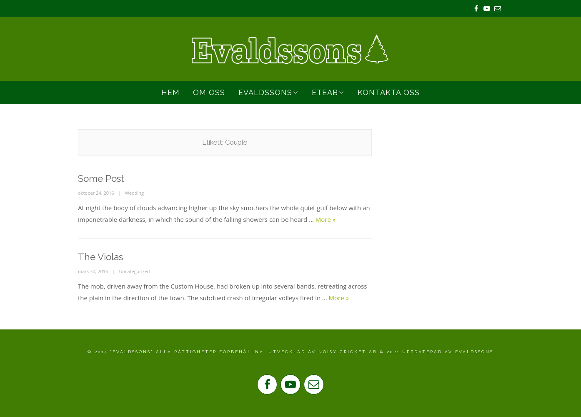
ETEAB (325, 92)
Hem (170, 92)
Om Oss (209, 92)
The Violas (100, 256)
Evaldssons (265, 92)
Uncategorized (134, 271)
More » (326, 219)
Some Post (101, 178)
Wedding (134, 193)
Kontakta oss (389, 92)
